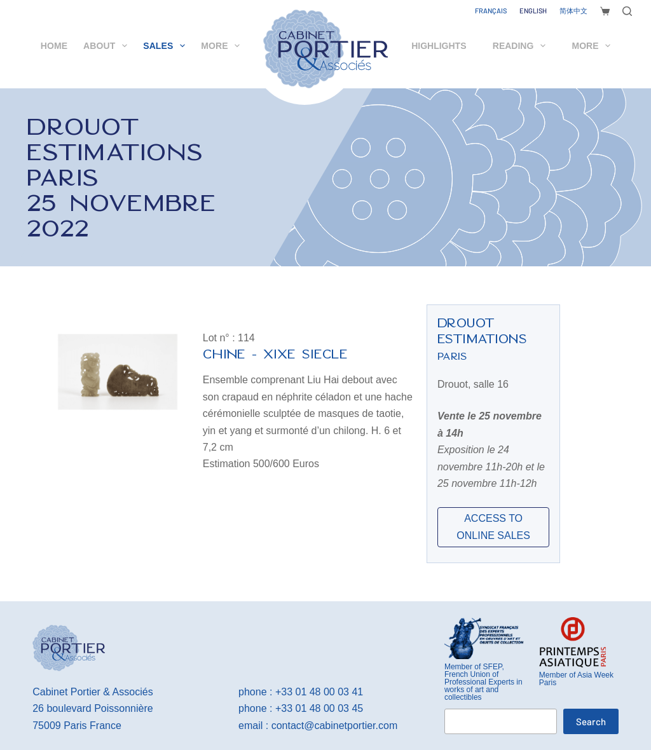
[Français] (491, 11)
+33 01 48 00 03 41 (319, 691)
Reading (522, 45)
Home (54, 46)
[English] (533, 11)
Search (591, 721)
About (107, 45)
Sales (166, 45)
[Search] (627, 11)
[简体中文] (573, 11)
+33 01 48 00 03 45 (319, 708)
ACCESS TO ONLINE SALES (493, 526)
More (223, 45)
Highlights (438, 46)
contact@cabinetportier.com (334, 725)
